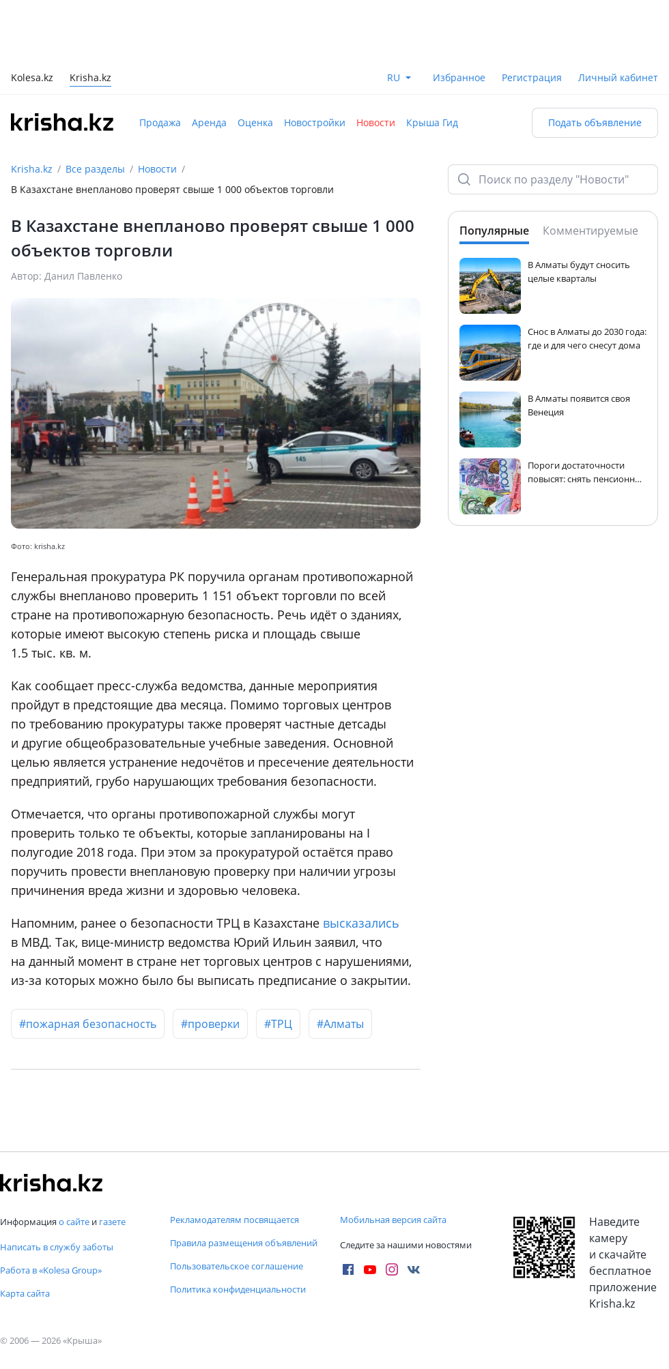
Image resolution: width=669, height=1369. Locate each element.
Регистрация (532, 77)
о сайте (74, 1222)
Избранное (459, 77)
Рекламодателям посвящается (234, 1219)
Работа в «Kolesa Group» (51, 1270)
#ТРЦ (278, 1023)
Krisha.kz (32, 168)
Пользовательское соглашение (236, 1266)
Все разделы (95, 168)
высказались (361, 923)
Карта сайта (25, 1293)
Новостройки (314, 122)
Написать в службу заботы (56, 1247)
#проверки (210, 1023)
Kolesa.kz (32, 79)
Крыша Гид (432, 122)
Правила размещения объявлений (243, 1243)
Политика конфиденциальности (238, 1289)
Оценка (255, 122)
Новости (375, 122)
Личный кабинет (618, 77)
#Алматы (340, 1023)
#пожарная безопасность (87, 1023)
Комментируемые (590, 230)
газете (112, 1222)
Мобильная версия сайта (393, 1219)
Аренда (209, 122)
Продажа (160, 122)
